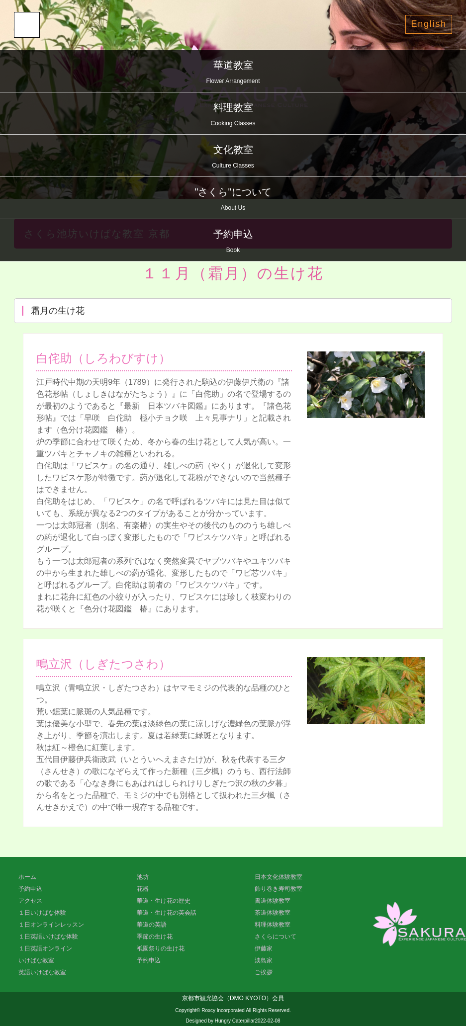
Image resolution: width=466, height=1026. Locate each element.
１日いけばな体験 (42, 912)
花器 (143, 888)
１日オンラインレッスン (51, 924)
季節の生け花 (155, 936)
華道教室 (233, 73)
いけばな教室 (36, 960)
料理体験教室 (272, 924)
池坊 (143, 876)
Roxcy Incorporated (223, 1010)
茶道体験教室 (272, 912)
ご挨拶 (264, 972)
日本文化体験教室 (278, 876)
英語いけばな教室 (42, 972)
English (429, 24)
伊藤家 (264, 948)
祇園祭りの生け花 (161, 948)
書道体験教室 (272, 900)
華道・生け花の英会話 (166, 912)
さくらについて (275, 936)
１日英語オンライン (45, 948)
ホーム (27, 876)
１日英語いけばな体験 (48, 936)
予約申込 (233, 242)
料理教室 (233, 115)
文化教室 (233, 157)
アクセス (30, 900)
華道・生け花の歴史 (163, 900)
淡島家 (264, 960)
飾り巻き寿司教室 (278, 888)
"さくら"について (233, 200)
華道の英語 (152, 924)
